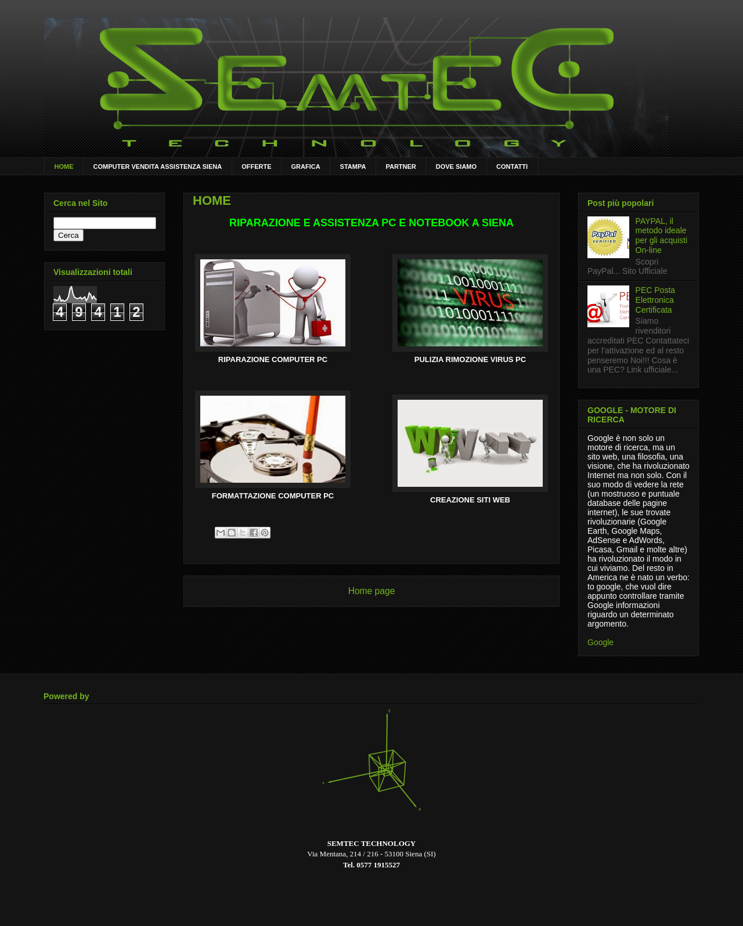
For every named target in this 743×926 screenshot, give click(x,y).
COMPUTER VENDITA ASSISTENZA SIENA (157, 166)
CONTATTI (512, 166)
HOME (64, 166)
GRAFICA (305, 166)
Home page (371, 591)
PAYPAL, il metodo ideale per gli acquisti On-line (662, 235)
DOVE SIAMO (456, 166)
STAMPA (353, 166)
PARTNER (400, 166)
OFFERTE (256, 166)
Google (600, 642)
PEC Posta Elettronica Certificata (655, 299)
